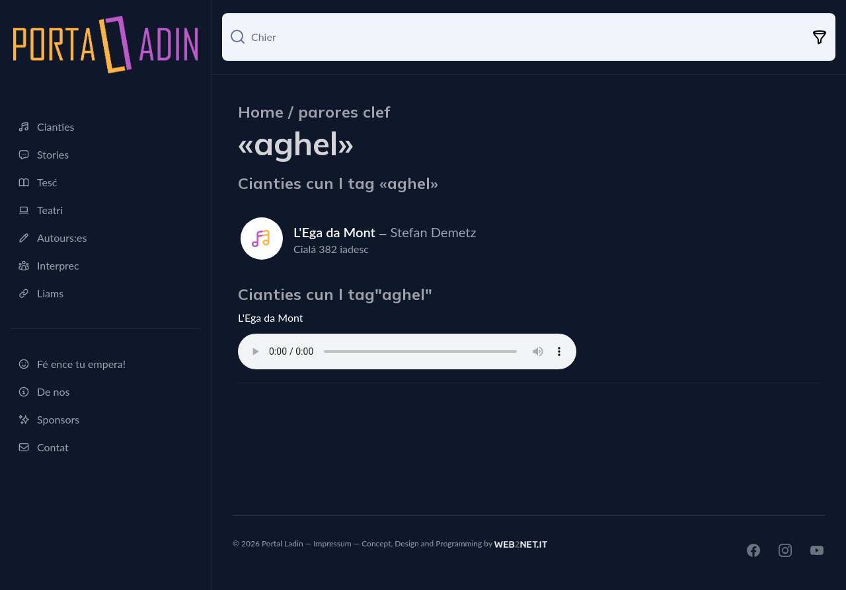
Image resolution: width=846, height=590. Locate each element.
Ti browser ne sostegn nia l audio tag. (407, 351)
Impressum (332, 543)
